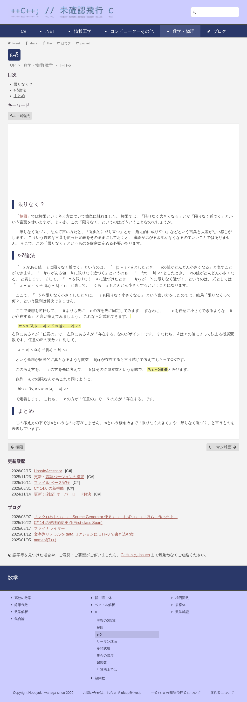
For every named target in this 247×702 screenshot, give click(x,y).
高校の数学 (20, 597)
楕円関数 (180, 597)
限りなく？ (23, 84)
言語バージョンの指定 (65, 477)
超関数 (102, 662)
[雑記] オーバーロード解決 (68, 494)
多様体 (178, 604)
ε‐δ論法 (20, 90)
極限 (23, 216)
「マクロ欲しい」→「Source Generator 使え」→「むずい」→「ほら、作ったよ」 (106, 517)
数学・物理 (180, 31)
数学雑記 (180, 611)
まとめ (19, 96)
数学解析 (19, 611)
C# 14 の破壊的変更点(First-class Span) (68, 523)
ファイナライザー (49, 528)
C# (23, 31)
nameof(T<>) (45, 540)
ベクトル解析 (102, 604)
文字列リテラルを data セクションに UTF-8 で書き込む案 (84, 534)
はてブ (64, 43)
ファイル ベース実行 (52, 483)
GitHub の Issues (135, 555)
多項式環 (103, 648)
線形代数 (19, 604)
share (31, 43)
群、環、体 (101, 597)
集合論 (17, 618)
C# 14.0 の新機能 (49, 488)
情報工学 (79, 31)
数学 (13, 578)
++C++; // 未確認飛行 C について (176, 693)
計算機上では (107, 669)
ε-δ (14, 55)
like (47, 43)
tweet (14, 43)
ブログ (216, 31)
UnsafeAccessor (48, 471)
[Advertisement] (123, 161)
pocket (83, 43)
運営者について (222, 693)
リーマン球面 (222, 447)
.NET (46, 31)
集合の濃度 (105, 655)
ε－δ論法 (20, 116)
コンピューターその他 (128, 31)
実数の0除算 (106, 620)
